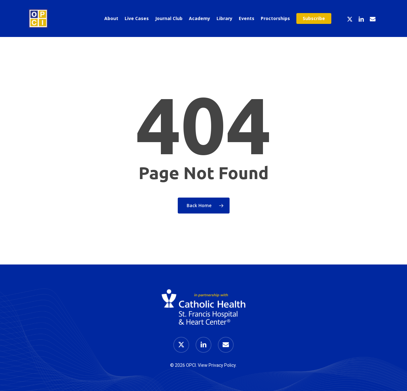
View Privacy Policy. (217, 365)
